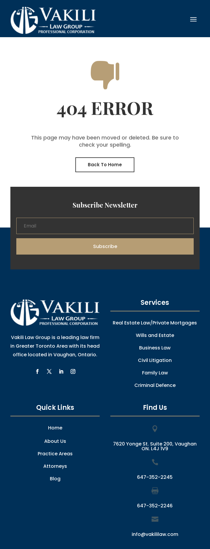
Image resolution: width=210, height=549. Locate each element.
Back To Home (105, 164)
